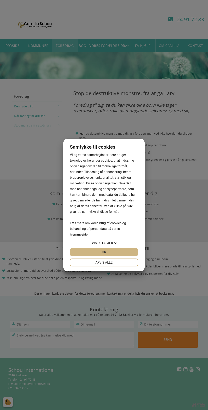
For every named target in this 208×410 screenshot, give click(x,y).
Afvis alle (104, 262)
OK (104, 252)
